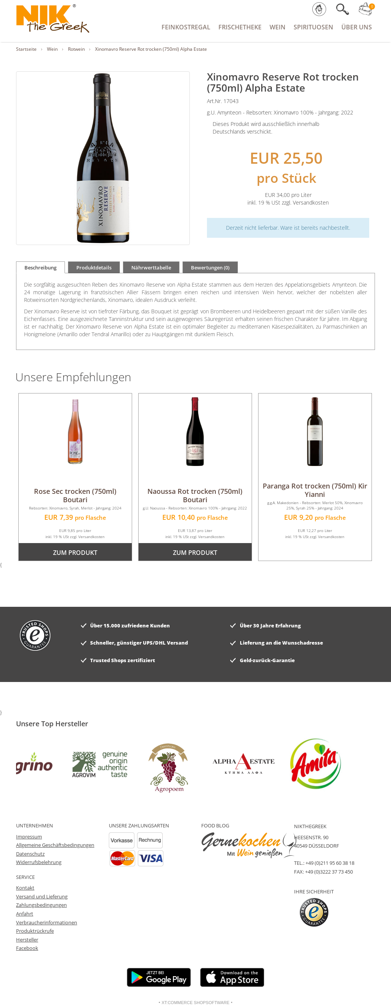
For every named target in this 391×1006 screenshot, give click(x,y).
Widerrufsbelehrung (38, 862)
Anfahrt (24, 913)
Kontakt (25, 887)
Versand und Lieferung (42, 896)
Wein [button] (278, 27)
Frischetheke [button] (240, 27)
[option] (37, 763)
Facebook (27, 948)
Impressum (29, 836)
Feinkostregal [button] (186, 27)
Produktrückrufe (35, 930)
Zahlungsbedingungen (41, 904)
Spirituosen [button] (313, 27)
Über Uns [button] (356, 27)
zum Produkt (75, 552)
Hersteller (27, 939)
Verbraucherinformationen (46, 922)
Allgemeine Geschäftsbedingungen (55, 845)
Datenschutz (30, 853)
